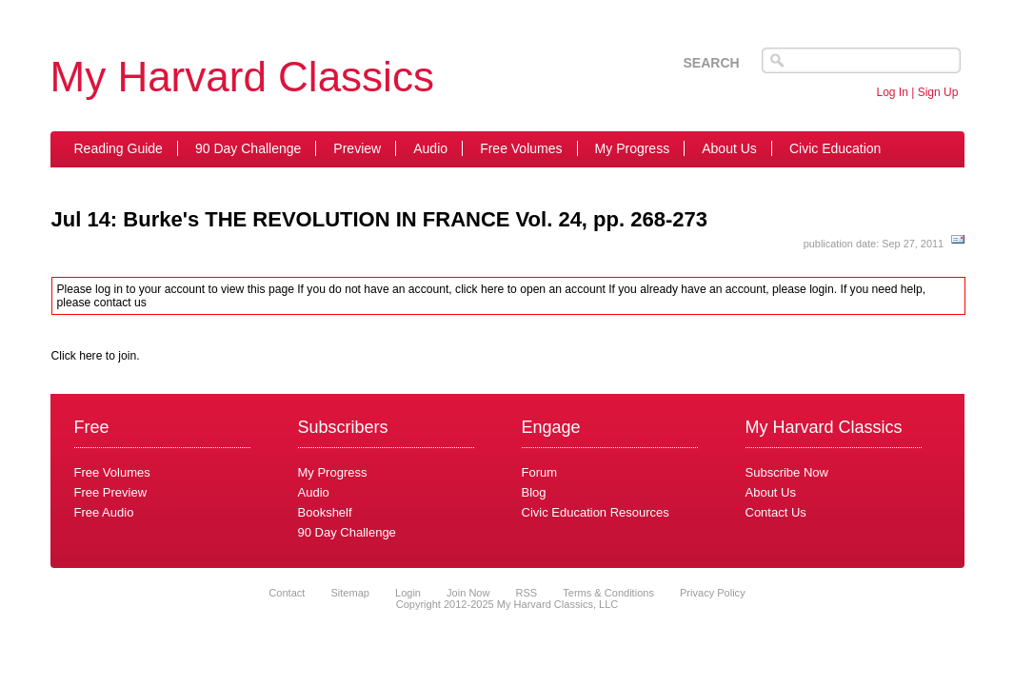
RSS (527, 592)
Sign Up (938, 92)
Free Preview (111, 492)
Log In (892, 92)
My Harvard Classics (242, 76)
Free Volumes (521, 148)
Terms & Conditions (608, 592)
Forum (540, 472)
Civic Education (835, 148)
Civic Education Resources (595, 512)
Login (408, 592)
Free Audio (104, 512)
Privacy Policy (713, 592)
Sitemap (349, 592)
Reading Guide (118, 148)
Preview (357, 148)
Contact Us (776, 512)
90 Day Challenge (248, 148)
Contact (286, 592)
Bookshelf (325, 512)
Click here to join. (95, 355)
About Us (729, 148)
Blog (534, 492)
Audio (430, 148)
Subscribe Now (787, 472)
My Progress (632, 148)
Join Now (469, 592)
